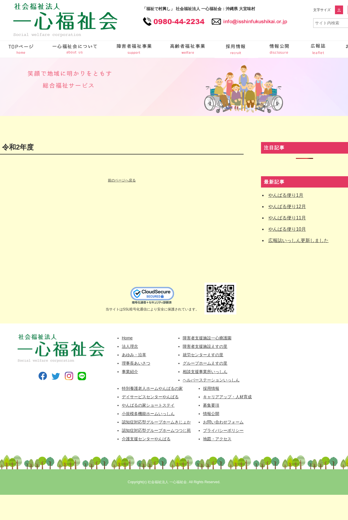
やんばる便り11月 (287, 217)
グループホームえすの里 (205, 363)
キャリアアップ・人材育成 (227, 396)
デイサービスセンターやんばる (150, 396)
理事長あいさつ (136, 363)
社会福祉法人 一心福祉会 (167, 482)
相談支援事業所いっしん (205, 371)
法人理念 (130, 346)
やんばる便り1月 (285, 195)
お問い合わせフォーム (223, 422)
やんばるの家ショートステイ (148, 405)
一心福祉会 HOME (22, 49)
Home (127, 338)
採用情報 (236, 49)
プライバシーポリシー (223, 430)
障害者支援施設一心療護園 (207, 338)
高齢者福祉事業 (188, 49)
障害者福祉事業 (134, 49)
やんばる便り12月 (287, 206)
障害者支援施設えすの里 (205, 346)
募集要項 (211, 405)
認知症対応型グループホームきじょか (156, 422)
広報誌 (319, 49)
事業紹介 (130, 371)
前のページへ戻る (122, 180)
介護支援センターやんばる (146, 439)
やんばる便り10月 (287, 229)
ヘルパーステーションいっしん (211, 380)
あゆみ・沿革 (134, 354)
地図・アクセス (217, 439)
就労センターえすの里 (203, 354)
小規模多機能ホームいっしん (148, 413)
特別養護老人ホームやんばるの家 (152, 388)
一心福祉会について (75, 49)
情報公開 (280, 49)
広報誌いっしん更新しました (298, 240)
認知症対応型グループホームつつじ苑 (156, 430)
